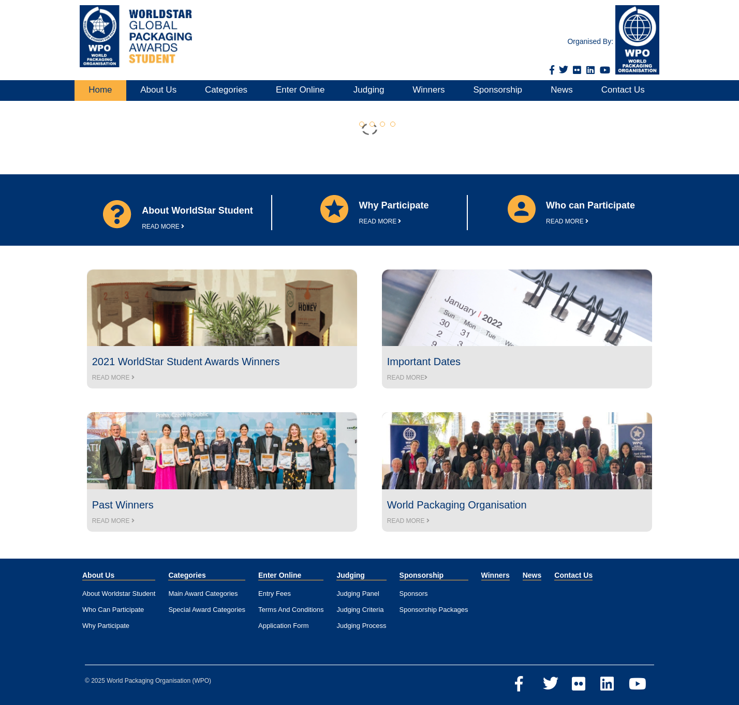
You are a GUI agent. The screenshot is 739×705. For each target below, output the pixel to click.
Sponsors (414, 593)
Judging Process (361, 625)
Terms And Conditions (290, 609)
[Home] (133, 36)
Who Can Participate (113, 609)
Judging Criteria (359, 609)
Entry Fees (274, 593)
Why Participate (105, 625)
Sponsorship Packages (434, 609)
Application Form (283, 625)
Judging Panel (357, 593)
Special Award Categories (206, 609)
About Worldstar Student (118, 593)
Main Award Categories (203, 593)
